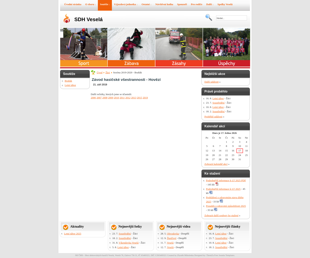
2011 (122, 97)
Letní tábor (70, 85)
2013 (133, 97)
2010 (116, 97)
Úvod (99, 72)
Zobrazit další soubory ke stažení (221, 215)
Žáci (107, 72)
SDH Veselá (88, 19)
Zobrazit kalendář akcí (216, 164)
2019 (145, 97)
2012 (127, 97)
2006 (93, 97)
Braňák (68, 80)
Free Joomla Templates (224, 255)
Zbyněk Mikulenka (185, 255)
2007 (99, 97)
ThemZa (210, 255)
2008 (105, 97)
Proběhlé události (213, 116)
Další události (211, 81)
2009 (110, 97)
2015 (139, 97)
